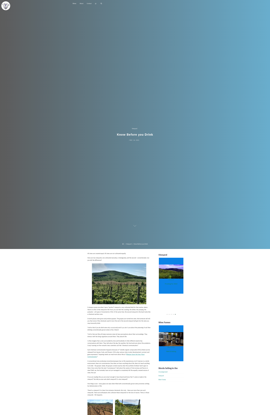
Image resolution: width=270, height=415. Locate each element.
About (81, 3)
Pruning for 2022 (171, 284)
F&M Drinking (171, 351)
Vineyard (134, 129)
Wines (74, 3)
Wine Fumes (171, 347)
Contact (89, 3)
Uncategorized (162, 372)
